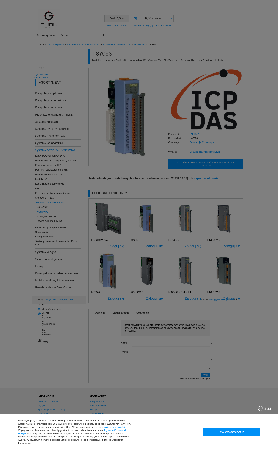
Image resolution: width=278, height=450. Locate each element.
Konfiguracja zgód (172, 432)
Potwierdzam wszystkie (231, 432)
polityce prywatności (114, 427)
